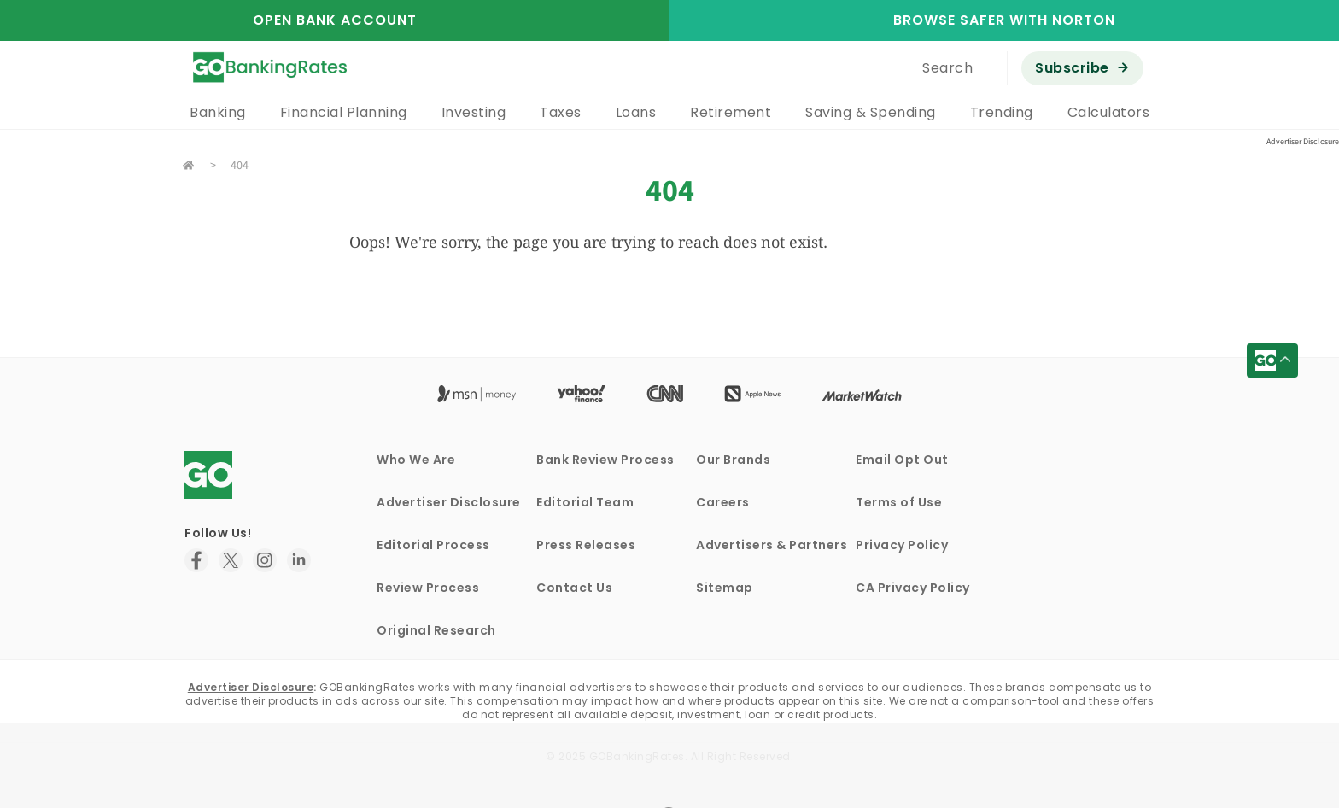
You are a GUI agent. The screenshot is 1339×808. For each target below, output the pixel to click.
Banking (218, 112)
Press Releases (585, 544)
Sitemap (724, 587)
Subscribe (1072, 68)
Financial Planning (343, 112)
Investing (473, 112)
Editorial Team (585, 502)
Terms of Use (899, 502)
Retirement (730, 112)
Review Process (428, 587)
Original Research (436, 630)
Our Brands (733, 459)
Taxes (561, 112)
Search (947, 68)
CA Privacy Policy (913, 587)
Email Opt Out (902, 459)
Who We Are (416, 459)
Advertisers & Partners (771, 544)
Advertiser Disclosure (449, 502)
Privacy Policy (902, 544)
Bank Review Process (605, 459)
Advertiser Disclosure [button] (1302, 141)
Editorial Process (433, 544)
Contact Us (574, 587)
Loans (636, 112)
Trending (1001, 112)
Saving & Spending (870, 112)
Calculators (1108, 112)
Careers (723, 502)
